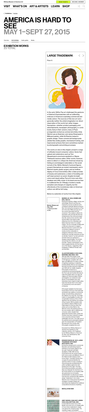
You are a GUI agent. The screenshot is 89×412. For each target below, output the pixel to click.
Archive (15, 13)
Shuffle (79, 6)
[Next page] (82, 57)
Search (84, 6)
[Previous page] (79, 57)
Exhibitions (8, 13)
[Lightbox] (65, 88)
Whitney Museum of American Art (13, 2)
